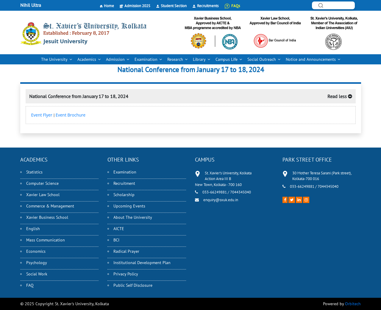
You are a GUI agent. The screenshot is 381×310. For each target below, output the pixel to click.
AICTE (118, 228)
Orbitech (353, 303)
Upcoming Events (129, 206)
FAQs (235, 5)
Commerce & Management (50, 206)
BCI (116, 240)
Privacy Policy (125, 274)
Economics (36, 251)
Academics (86, 59)
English (33, 228)
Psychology (36, 262)
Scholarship (124, 194)
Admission (115, 59)
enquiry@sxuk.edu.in (220, 199)
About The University (132, 217)
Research (175, 59)
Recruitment (124, 183)
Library (199, 59)
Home (109, 5)
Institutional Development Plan (142, 262)
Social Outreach (261, 59)
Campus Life (227, 59)
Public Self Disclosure (132, 285)
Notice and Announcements (311, 59)
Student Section (174, 5)
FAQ (30, 285)
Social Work (36, 274)
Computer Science (42, 183)
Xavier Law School (43, 194)
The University (54, 59)
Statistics (34, 172)
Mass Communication (45, 240)
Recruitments (207, 5)
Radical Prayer (126, 251)
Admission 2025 (137, 5)
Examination (146, 59)
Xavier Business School (47, 217)
